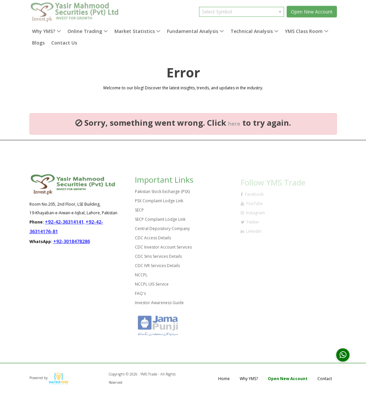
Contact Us (64, 41)
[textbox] (241, 9)
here (234, 123)
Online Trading (84, 29)
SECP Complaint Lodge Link (160, 221)
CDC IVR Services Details (157, 268)
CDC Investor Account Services (163, 249)
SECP (139, 212)
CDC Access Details (153, 240)
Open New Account (312, 10)
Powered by (48, 377)
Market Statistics (134, 29)
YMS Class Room (304, 29)
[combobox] (241, 9)
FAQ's (140, 295)
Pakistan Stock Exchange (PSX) (162, 193)
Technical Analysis (251, 29)
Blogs (38, 41)
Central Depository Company (162, 231)
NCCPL (141, 277)
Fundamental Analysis (192, 29)
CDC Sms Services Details (158, 258)
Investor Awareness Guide (159, 305)
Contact (324, 378)
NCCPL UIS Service (152, 286)
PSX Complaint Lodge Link (159, 203)
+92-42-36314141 (64, 222)
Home (224, 378)
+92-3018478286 (71, 242)
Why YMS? (43, 29)
